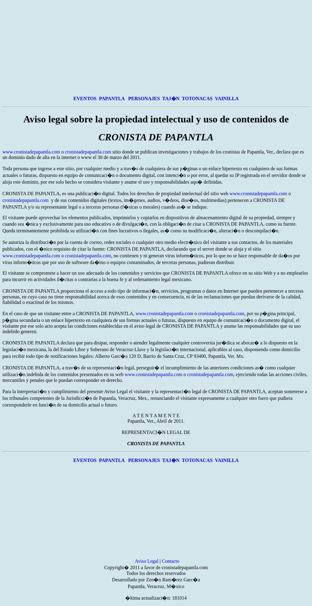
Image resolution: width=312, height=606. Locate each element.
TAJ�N (171, 98)
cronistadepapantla (83, 151)
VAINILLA (227, 98)
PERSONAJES (144, 98)
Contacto (170, 561)
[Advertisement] (156, 47)
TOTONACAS (197, 98)
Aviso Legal (146, 561)
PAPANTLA (112, 98)
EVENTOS (85, 98)
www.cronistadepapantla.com (31, 151)
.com (106, 151)
